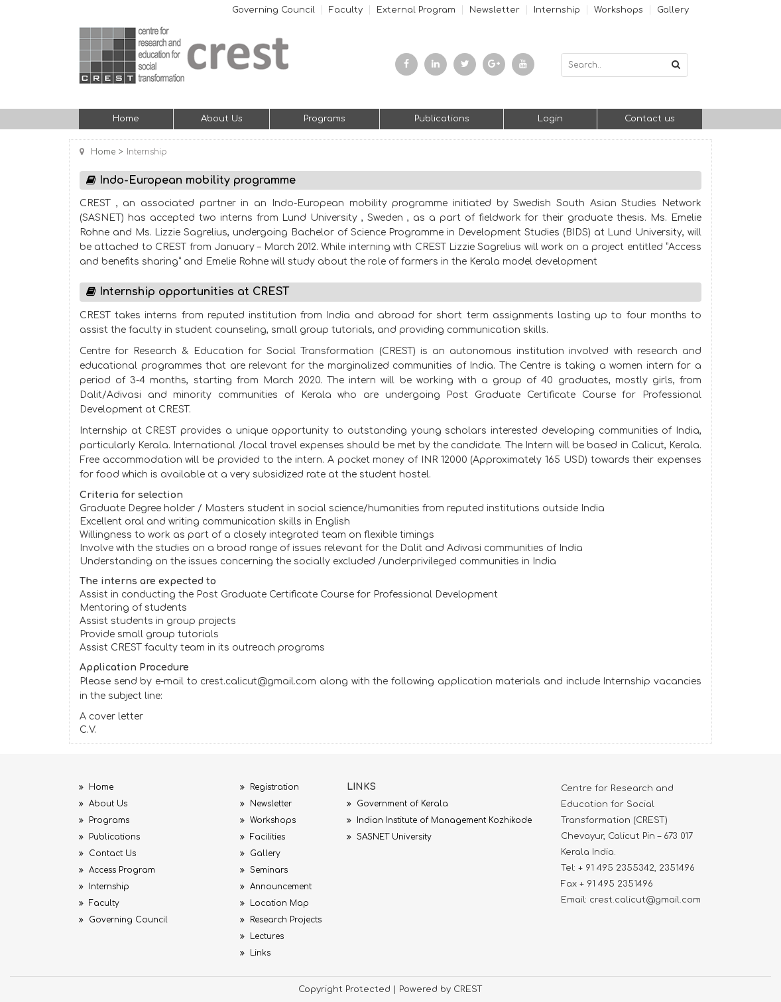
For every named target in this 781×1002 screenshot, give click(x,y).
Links (255, 953)
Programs (324, 118)
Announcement (276, 886)
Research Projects (281, 919)
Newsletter (494, 10)
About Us (222, 118)
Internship (557, 10)
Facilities (262, 837)
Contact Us (107, 853)
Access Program (117, 870)
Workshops (618, 10)
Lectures (262, 936)
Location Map (274, 903)
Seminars (264, 870)
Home (126, 118)
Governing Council (273, 10)
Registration (269, 787)
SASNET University (389, 837)
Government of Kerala (397, 803)
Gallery (673, 10)
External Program (416, 10)
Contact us (650, 118)
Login (550, 118)
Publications (441, 118)
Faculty (346, 10)
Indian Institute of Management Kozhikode (439, 820)
